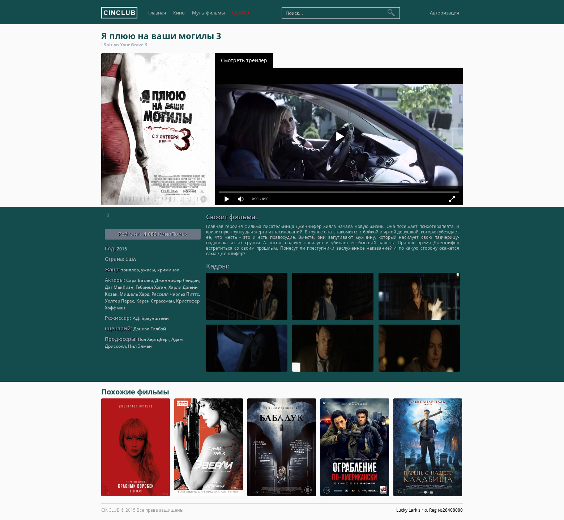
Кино (179, 13)
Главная (157, 13)
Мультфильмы (208, 13)
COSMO (240, 13)
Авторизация (444, 13)
